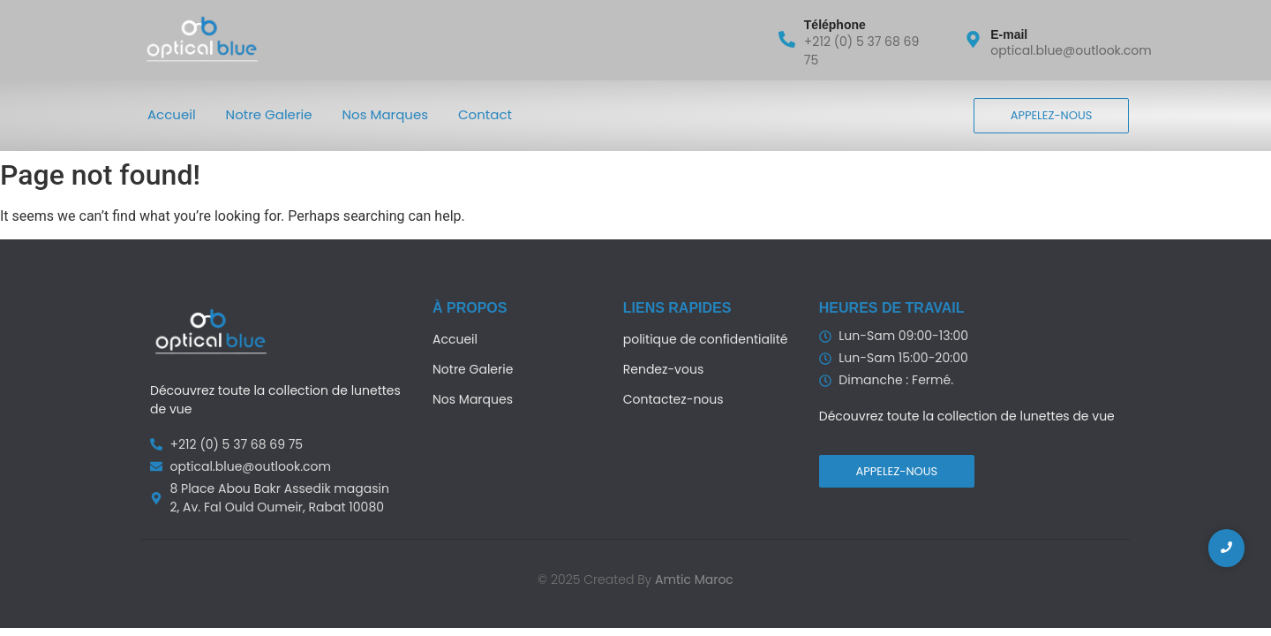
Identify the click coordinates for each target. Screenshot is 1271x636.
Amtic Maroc (694, 579)
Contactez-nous (673, 399)
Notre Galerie (269, 114)
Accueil (171, 114)
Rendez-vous (663, 369)
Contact (485, 114)
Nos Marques (385, 114)
